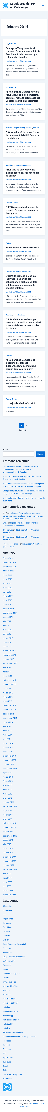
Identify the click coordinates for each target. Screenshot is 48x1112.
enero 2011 (7, 819)
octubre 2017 (8, 609)
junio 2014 (7, 730)
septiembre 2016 (10, 663)
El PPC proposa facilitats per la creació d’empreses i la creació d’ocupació (22, 210)
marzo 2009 (8, 890)
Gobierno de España (11, 973)
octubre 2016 (8, 659)
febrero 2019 (8, 596)
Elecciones (7, 952)
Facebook (7, 965)
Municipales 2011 (10, 999)
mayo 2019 (7, 588)
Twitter (8, 243)
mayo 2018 (7, 600)
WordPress (7, 1079)
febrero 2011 (8, 815)
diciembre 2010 (9, 823)
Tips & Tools (8, 1057)
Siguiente (24, 430)
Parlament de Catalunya (21, 165)
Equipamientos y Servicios (22, 128)
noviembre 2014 (9, 709)
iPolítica (6, 990)
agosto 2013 (8, 773)
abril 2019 (7, 592)
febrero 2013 (8, 781)
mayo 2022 (7, 575)
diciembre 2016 (9, 651)
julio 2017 (7, 621)
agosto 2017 (8, 617)
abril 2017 (7, 634)
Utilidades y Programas (12, 1074)
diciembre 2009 (9, 857)
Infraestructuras (19, 315)
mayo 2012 (7, 794)
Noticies (6, 1028)
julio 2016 (7, 667)
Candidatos (7, 927)
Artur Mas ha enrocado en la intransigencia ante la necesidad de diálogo (22, 172)
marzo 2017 (8, 638)
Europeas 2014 (9, 961)
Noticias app (8, 1015)
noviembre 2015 (9, 684)
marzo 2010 (8, 848)
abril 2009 (7, 886)
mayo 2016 (7, 676)
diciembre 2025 (9, 562)
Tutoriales (7, 1062)
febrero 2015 (8, 697)
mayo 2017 (7, 630)
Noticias (6, 1007)
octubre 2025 (8, 571)
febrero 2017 (8, 642)
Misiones (6, 994)
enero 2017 (7, 646)
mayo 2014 (7, 735)
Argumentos (8, 919)
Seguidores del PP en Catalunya (22, 5)
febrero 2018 (8, 604)
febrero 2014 (8, 747)
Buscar (5, 450)
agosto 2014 (8, 722)
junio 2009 (7, 878)
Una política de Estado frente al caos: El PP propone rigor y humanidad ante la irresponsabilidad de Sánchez (20, 469)
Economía (7, 948)
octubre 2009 (8, 865)
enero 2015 (7, 701)
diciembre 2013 (9, 756)
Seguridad (7, 1049)
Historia (6, 978)
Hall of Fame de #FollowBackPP (22, 247)
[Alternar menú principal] (42, 5)
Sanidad (36, 128)
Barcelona (7, 923)
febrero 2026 (8, 558)
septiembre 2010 (10, 836)
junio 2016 (7, 672)
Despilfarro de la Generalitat (14, 944)
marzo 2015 (8, 693)
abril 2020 (7, 583)
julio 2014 (7, 726)
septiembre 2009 (10, 869)
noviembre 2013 (9, 760)
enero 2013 (7, 785)
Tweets (8, 399)
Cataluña (12, 44)
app (7, 44)
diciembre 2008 (9, 895)
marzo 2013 (8, 777)
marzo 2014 (8, 743)
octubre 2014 (8, 714)
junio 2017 (7, 625)
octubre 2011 (8, 802)
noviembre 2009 (9, 861)
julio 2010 (7, 844)
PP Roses (7, 1041)
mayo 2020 (7, 579)
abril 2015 (7, 688)
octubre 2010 (8, 832)
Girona (15, 203)
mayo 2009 (7, 882)
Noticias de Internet (11, 1020)
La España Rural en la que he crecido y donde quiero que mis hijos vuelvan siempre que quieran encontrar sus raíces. (23, 516)
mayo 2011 (7, 810)
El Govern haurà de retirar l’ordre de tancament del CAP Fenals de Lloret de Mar (22, 135)
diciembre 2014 (9, 705)
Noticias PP (8, 1024)
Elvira (5, 523)
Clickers (6, 940)
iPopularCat (8, 530)
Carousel (6, 931)
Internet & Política (10, 986)
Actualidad (7, 910)
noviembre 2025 (9, 567)
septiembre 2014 (10, 718)
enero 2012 (7, 798)
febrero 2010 (8, 853)
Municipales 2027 (10, 1003)
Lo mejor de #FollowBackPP (20, 403)
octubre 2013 (8, 764)
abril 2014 (7, 739)
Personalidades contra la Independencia (19, 1036)
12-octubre (7, 906)
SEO (4, 1053)
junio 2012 (7, 789)
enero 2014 (7, 752)
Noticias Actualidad (11, 1011)
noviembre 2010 (9, 827)
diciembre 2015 (9, 680)
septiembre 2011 (10, 806)
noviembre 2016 (9, 655)
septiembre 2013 (10, 768)
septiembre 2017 (10, 613)
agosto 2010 (8, 840)
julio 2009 (7, 874)
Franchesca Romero (11, 544)
